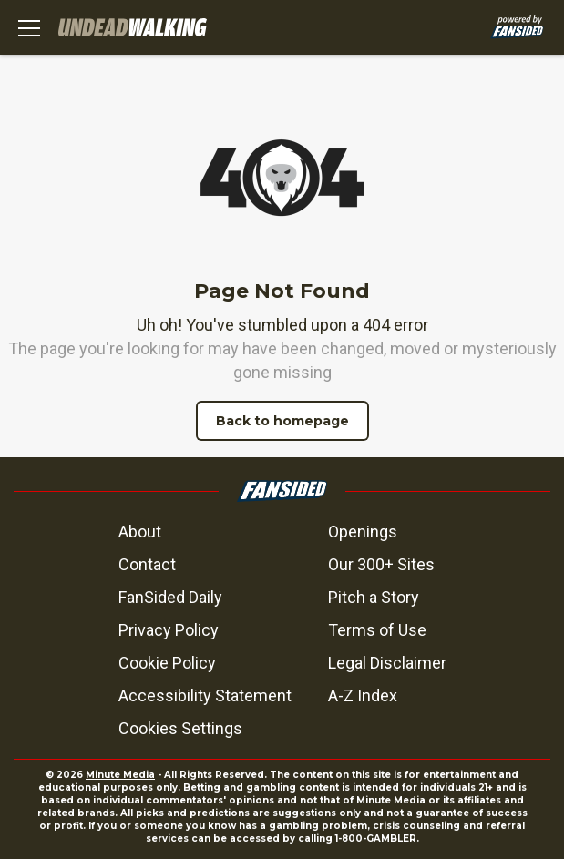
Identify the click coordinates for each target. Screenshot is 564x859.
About (139, 531)
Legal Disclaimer (387, 662)
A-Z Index (362, 695)
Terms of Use (377, 629)
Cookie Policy (167, 662)
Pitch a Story (373, 597)
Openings (362, 531)
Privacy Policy (168, 629)
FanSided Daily (170, 597)
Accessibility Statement (205, 695)
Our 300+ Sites (381, 564)
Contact (147, 564)
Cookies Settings (180, 728)
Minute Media (120, 775)
